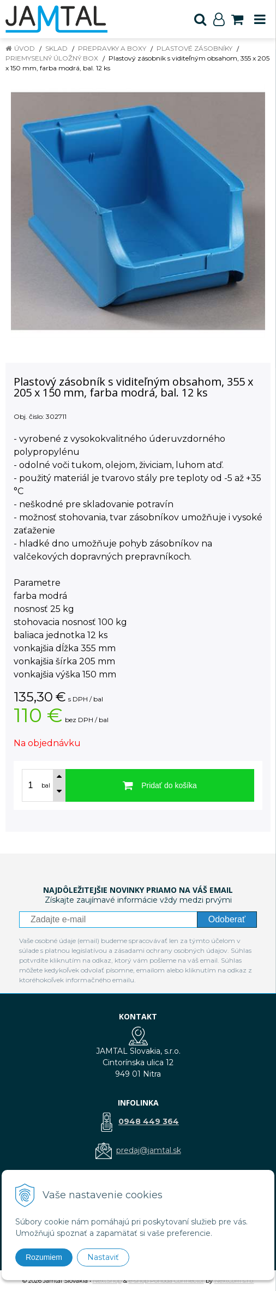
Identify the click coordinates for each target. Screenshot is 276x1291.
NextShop (107, 1280)
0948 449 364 (148, 1121)
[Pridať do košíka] (159, 785)
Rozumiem (44, 1257)
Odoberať (226, 919)
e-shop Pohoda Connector (166, 1280)
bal (45, 785)
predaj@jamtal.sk (148, 1150)
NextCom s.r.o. (234, 1280)
